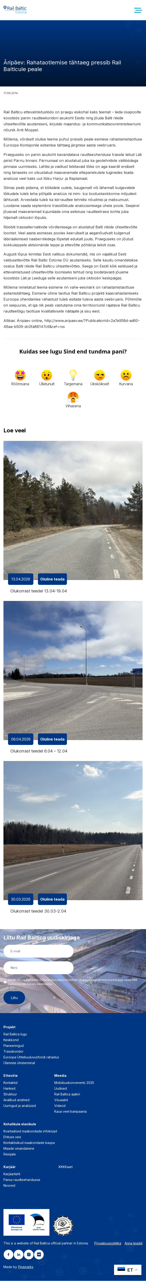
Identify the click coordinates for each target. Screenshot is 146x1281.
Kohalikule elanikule (19, 1124)
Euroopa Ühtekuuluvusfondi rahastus (31, 1057)
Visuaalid (61, 1100)
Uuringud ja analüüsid (19, 1106)
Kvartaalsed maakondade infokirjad (30, 1131)
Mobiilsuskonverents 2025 (74, 1083)
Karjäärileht (11, 1174)
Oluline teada (52, 579)
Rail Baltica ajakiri (67, 1094)
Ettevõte (10, 1076)
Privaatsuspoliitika (107, 1243)
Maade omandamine (18, 1149)
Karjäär (9, 1167)
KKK (62, 1167)
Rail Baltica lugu (15, 1034)
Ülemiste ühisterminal (19, 1063)
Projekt (9, 1027)
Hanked (9, 1089)
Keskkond (11, 1040)
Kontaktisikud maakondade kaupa (29, 1143)
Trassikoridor (13, 1052)
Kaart (69, 1167)
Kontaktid (10, 1083)
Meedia (60, 1076)
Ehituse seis (12, 1137)
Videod (60, 1106)
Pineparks (25, 1267)
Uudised (60, 1089)
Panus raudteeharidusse (21, 1180)
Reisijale (9, 1154)
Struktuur (10, 1094)
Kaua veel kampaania (70, 1112)
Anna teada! (134, 1243)
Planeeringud (13, 1046)
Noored (9, 1186)
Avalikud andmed (16, 1100)
